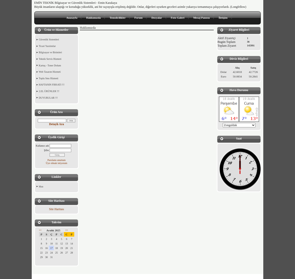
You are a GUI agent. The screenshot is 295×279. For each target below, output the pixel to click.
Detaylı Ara (56, 124)
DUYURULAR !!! (48, 97)
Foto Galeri (178, 17)
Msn (41, 186)
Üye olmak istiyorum (56, 163)
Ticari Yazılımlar (47, 46)
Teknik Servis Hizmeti (50, 59)
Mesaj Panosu (201, 17)
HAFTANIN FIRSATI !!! (51, 84)
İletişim (222, 17)
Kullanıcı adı (42, 145)
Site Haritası (56, 209)
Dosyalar (156, 17)
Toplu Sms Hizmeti (48, 78)
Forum (138, 17)
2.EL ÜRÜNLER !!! (49, 91)
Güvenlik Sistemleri (49, 39)
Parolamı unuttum (57, 160)
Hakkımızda (93, 17)
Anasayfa (71, 17)
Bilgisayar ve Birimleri (50, 52)
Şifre (46, 150)
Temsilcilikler (117, 17)
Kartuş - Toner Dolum (50, 65)
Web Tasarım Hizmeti (50, 71)
